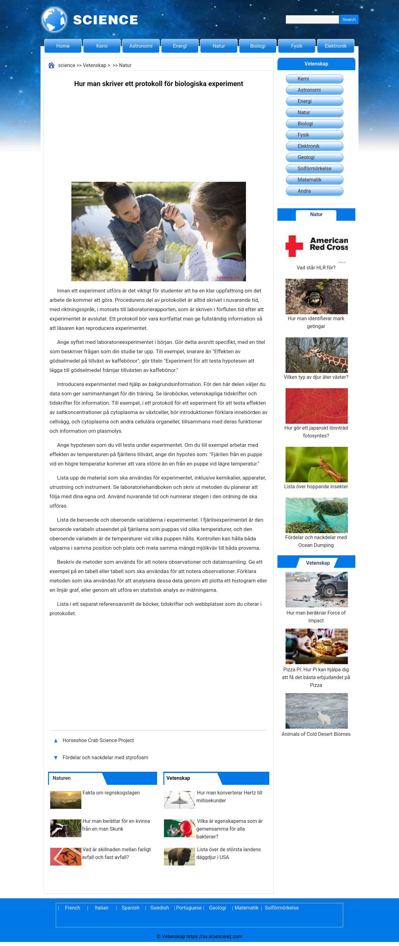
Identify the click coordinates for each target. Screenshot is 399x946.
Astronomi (140, 46)
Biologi (258, 46)
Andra (304, 191)
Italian (101, 908)
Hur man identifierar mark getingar (316, 304)
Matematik (309, 180)
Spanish (131, 908)
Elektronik (336, 46)
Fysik (296, 46)
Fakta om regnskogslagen (111, 793)
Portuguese (188, 908)
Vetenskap (94, 65)
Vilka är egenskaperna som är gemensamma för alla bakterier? (229, 829)
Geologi (306, 157)
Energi (180, 46)
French (72, 908)
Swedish (159, 908)
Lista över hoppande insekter (316, 468)
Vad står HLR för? (316, 249)
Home (63, 46)
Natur (219, 46)
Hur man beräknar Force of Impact (316, 598)
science (66, 65)
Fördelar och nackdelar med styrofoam (106, 757)
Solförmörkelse (314, 168)
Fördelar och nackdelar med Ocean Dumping (316, 523)
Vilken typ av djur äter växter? (316, 358)
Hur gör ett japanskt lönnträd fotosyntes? (316, 413)
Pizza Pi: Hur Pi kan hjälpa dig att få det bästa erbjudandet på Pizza (316, 658)
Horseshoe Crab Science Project (99, 740)
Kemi (102, 46)
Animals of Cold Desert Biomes (316, 715)
